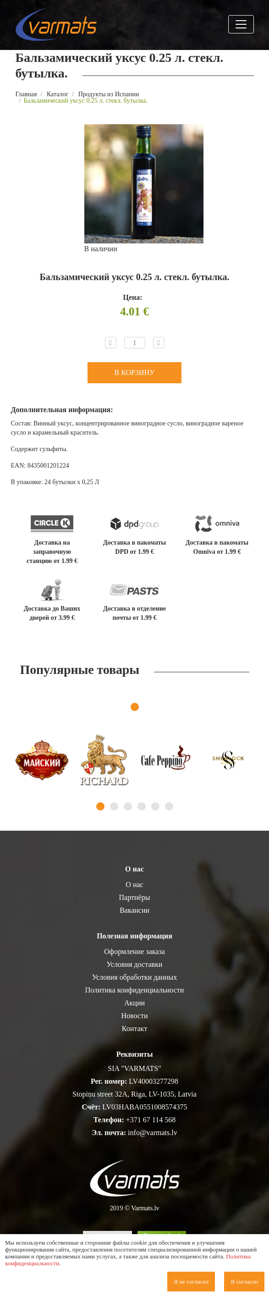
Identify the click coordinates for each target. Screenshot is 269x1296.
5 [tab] (155, 806)
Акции (134, 1003)
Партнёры (134, 897)
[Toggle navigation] (241, 24)
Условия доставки (135, 964)
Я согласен (244, 1281)
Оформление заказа (134, 951)
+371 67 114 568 (151, 1120)
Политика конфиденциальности (134, 990)
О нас (134, 884)
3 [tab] (128, 806)
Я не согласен (191, 1281)
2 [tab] (114, 806)
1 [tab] (135, 707)
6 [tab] (169, 806)
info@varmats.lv (152, 1132)
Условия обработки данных (134, 977)
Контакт (134, 1028)
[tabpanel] (42, 760)
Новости (134, 1016)
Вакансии (134, 910)
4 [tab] (141, 806)
